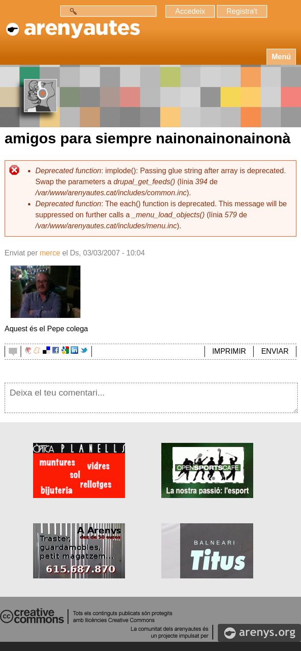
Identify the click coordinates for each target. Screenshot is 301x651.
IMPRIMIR (229, 351)
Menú (281, 57)
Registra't (242, 11)
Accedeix (190, 11)
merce (50, 253)
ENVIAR (275, 351)
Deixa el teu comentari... (151, 398)
